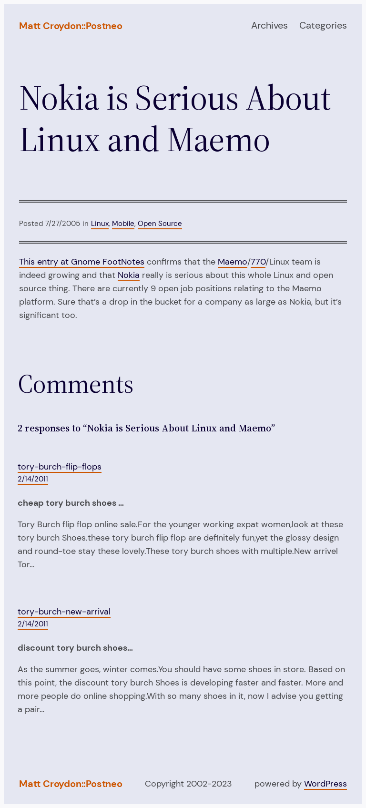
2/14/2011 (33, 479)
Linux (100, 223)
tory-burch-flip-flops (60, 466)
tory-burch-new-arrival (64, 611)
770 (258, 261)
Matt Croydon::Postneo (70, 26)
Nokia (129, 275)
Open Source (160, 223)
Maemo (232, 261)
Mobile (123, 223)
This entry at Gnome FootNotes (81, 261)
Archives (269, 25)
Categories (323, 25)
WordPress (325, 783)
